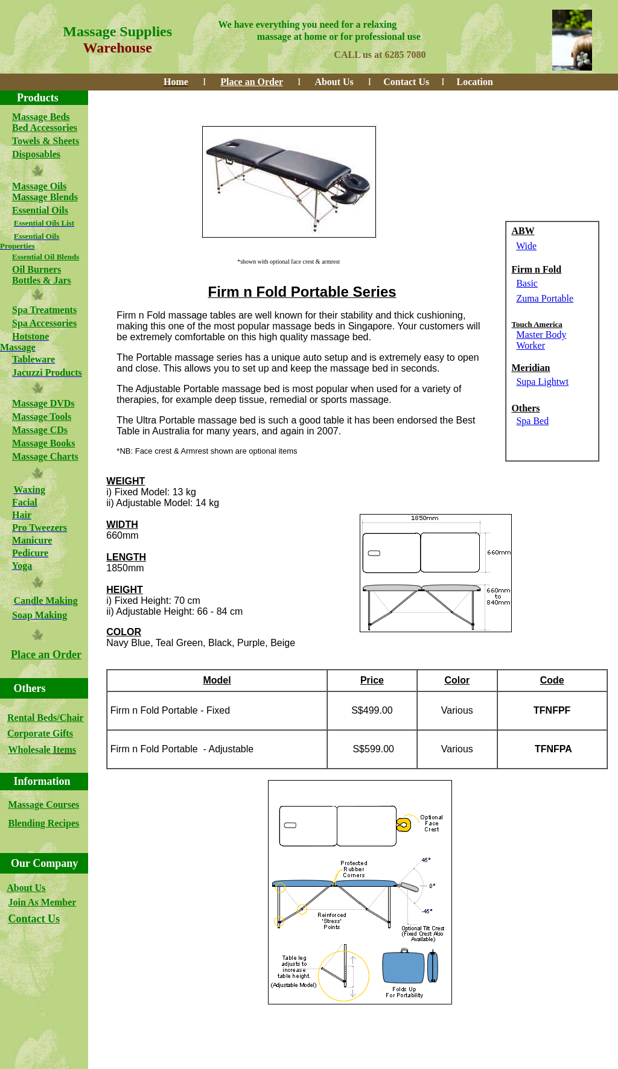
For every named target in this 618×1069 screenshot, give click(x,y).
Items (64, 749)
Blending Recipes (44, 823)
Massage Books (43, 443)
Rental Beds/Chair (45, 717)
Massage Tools (41, 416)
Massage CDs (40, 430)
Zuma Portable (544, 298)
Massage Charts (45, 456)
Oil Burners (36, 269)
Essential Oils (40, 210)
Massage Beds (41, 117)
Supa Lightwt (542, 381)
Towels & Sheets (45, 141)
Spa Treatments (44, 310)
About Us (26, 888)
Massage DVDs (43, 403)
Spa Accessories (44, 323)
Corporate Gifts (40, 733)
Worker (530, 345)
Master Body (541, 334)
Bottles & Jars (41, 280)
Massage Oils (39, 186)
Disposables (36, 154)
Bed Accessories (44, 127)
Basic (527, 283)
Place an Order (46, 655)
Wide (526, 246)
